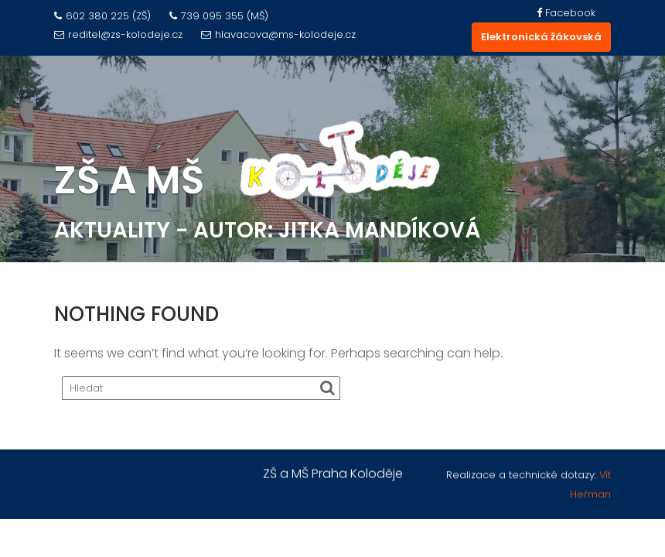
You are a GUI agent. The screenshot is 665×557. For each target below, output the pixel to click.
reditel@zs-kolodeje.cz (118, 34)
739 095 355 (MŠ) (218, 16)
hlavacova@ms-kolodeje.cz (278, 34)
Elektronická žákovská (541, 36)
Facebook (566, 12)
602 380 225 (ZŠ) (102, 16)
